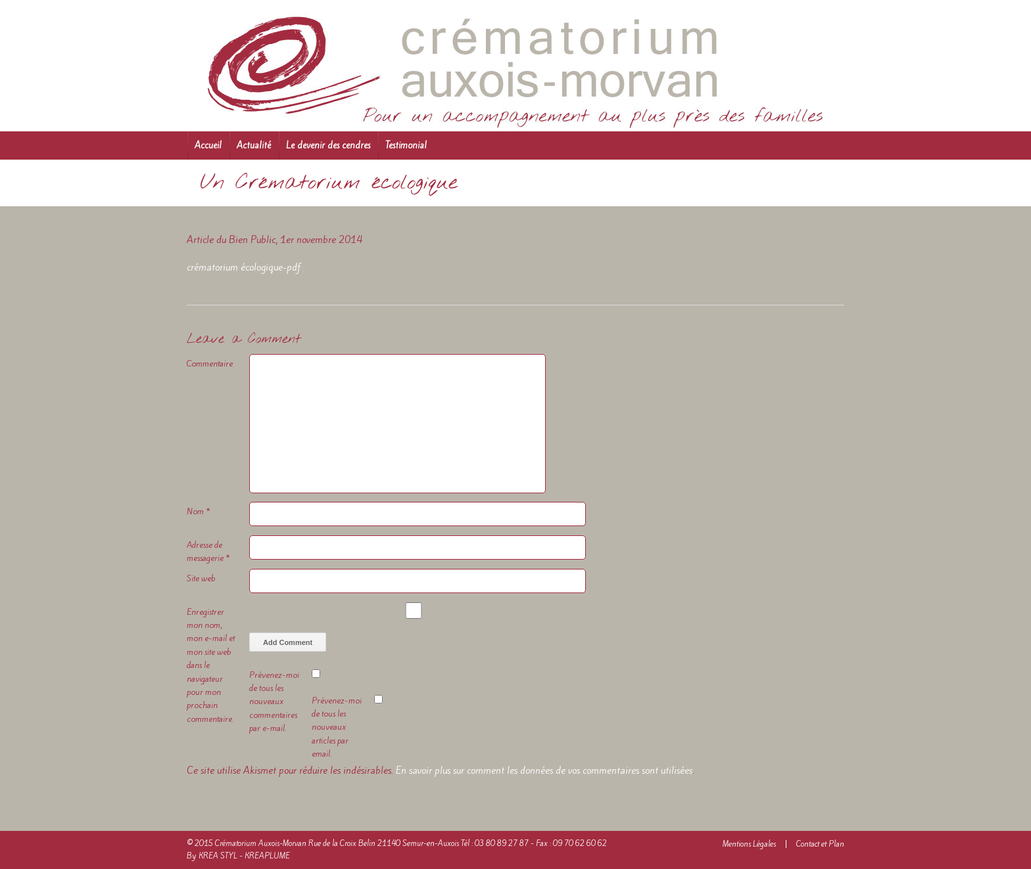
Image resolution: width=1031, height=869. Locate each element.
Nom (198, 511)
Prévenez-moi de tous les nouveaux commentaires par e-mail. (274, 701)
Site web (201, 578)
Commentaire (210, 363)
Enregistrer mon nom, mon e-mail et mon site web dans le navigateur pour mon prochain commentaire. (211, 665)
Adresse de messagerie (208, 551)
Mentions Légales (749, 844)
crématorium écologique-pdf (243, 267)
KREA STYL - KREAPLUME (244, 856)
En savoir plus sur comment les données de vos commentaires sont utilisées (544, 770)
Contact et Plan (820, 844)
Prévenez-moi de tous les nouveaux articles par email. (337, 727)
